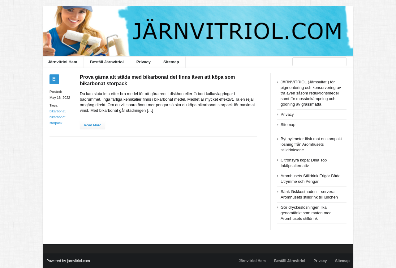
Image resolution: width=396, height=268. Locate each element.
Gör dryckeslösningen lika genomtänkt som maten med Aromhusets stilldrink (306, 213)
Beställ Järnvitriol (107, 62)
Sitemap (171, 62)
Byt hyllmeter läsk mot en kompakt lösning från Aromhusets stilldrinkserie (311, 144)
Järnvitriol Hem (62, 62)
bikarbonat (57, 111)
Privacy (143, 62)
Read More (92, 125)
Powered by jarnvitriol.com (68, 261)
